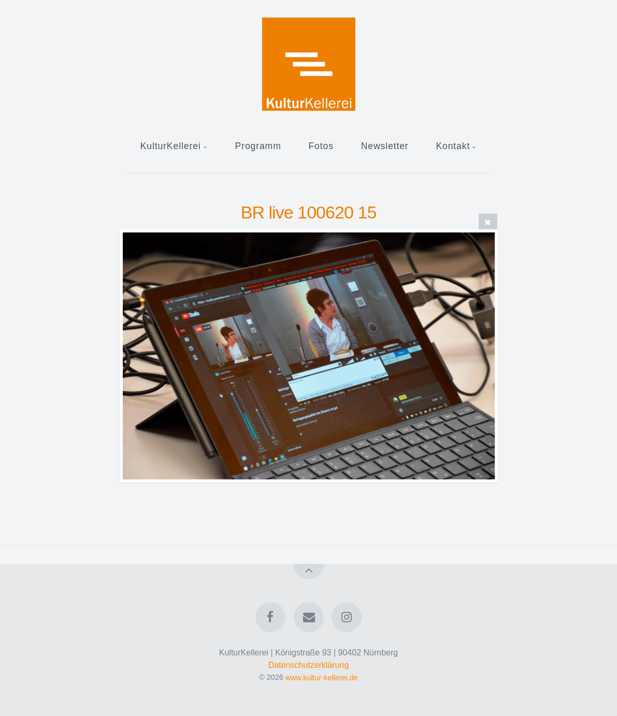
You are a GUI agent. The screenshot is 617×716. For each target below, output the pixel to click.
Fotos (320, 146)
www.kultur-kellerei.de (321, 677)
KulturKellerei (170, 146)
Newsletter (385, 146)
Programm (258, 146)
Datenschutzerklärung (308, 665)
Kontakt (453, 146)
